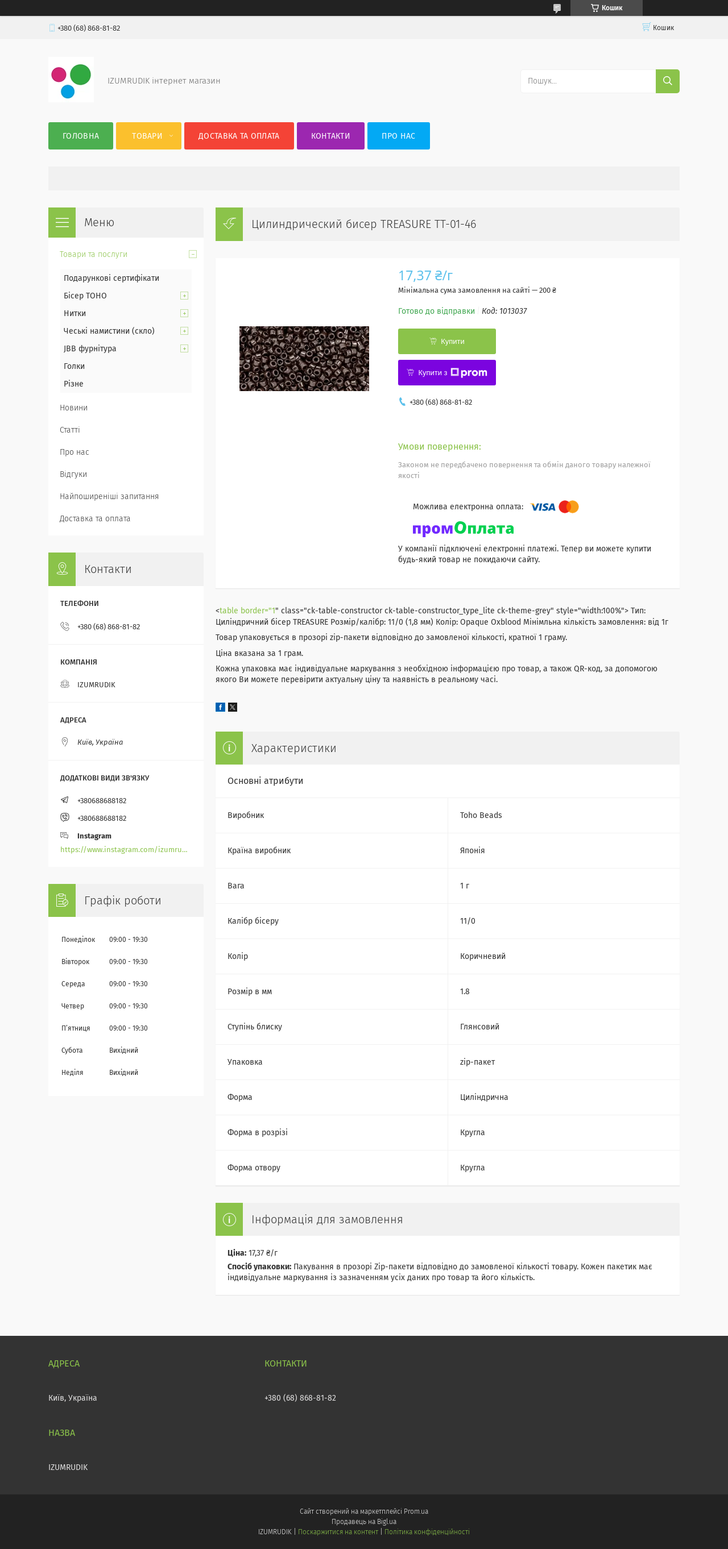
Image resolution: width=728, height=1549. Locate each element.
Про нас (398, 136)
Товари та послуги (93, 254)
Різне (74, 384)
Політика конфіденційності (427, 1532)
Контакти (330, 136)
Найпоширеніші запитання (109, 496)
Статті (70, 430)
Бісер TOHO (85, 296)
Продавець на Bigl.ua (364, 1522)
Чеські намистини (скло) (109, 331)
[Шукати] (668, 81)
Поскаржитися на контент (338, 1532)
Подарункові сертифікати (111, 278)
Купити (453, 341)
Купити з (452, 373)
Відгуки (73, 474)
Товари (147, 136)
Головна (81, 136)
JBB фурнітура (90, 349)
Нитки (75, 313)
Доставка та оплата (238, 136)
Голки (74, 366)
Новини (74, 408)
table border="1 (247, 611)
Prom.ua (416, 1511)
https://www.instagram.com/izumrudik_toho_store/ (126, 849)
